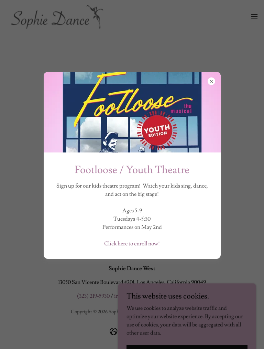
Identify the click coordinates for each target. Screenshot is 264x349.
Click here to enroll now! (132, 243)
